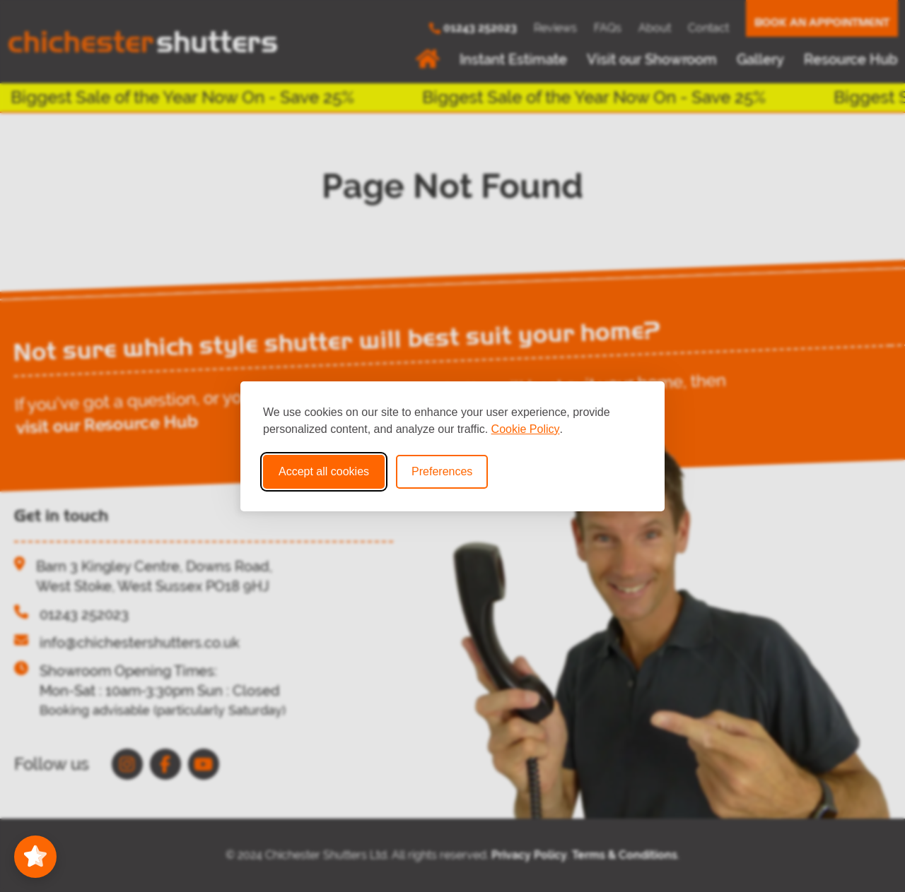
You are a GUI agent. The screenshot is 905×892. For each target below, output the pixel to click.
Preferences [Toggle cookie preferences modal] (441, 471)
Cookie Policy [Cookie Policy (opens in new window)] (525, 429)
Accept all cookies (324, 471)
